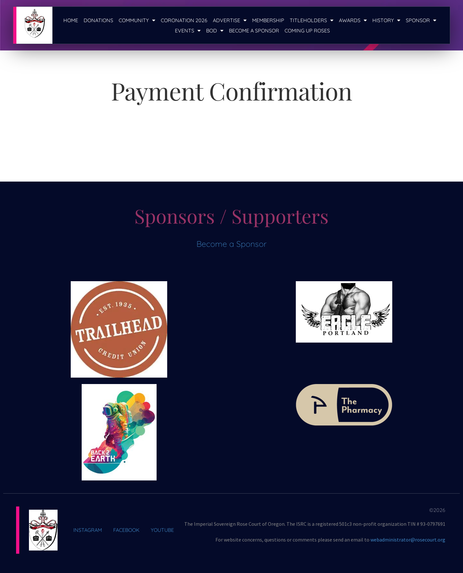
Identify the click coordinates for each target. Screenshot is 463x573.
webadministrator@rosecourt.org (407, 539)
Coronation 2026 (184, 20)
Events (188, 30)
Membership (268, 20)
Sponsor (421, 20)
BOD (214, 30)
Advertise (230, 20)
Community (137, 20)
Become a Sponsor (254, 30)
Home (70, 20)
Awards (353, 20)
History (386, 20)
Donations (98, 20)
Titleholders (311, 20)
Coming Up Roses (307, 30)
